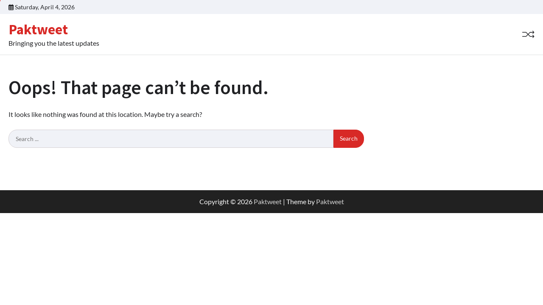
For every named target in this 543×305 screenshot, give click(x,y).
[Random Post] (528, 34)
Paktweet (38, 29)
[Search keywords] (170, 139)
